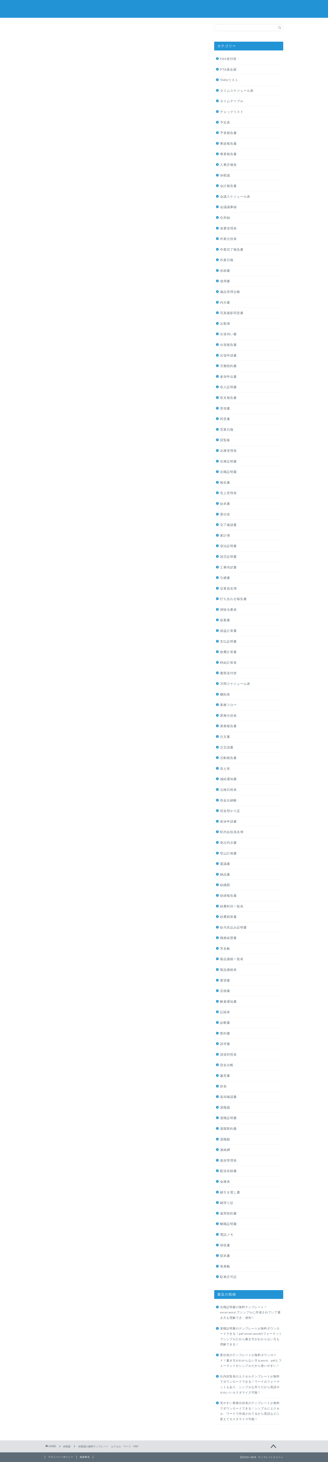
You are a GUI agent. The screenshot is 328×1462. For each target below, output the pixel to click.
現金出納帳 (228, 800)
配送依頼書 (228, 1171)
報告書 (225, 482)
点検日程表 (228, 789)
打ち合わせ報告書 (233, 599)
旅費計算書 (228, 652)
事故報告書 (228, 143)
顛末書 (225, 1255)
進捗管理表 (228, 1160)
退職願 (225, 1139)
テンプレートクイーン (164, 8)
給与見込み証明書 (233, 927)
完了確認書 (228, 525)
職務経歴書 (228, 938)
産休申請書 (228, 821)
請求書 (225, 1044)
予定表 (225, 122)
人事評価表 (228, 164)
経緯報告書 (228, 895)
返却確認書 (228, 1097)
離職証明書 (228, 1224)
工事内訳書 (228, 567)
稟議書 (225, 864)
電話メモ (226, 1234)
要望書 (225, 980)
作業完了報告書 (231, 249)
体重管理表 (228, 228)
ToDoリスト (229, 80)
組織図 (225, 885)
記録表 (225, 1012)
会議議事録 (228, 207)
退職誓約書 (228, 1128)
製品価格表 (228, 969)
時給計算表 (228, 662)
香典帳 (225, 1266)
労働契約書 (228, 366)
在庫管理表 (228, 450)
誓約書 (225, 1033)
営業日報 (226, 429)
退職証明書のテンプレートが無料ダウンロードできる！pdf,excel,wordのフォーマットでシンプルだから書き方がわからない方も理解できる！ (251, 1336)
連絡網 (225, 1150)
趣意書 (225, 1075)
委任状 (225, 514)
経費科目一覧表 (231, 906)
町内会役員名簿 (231, 832)
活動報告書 (228, 758)
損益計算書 (228, 630)
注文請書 (226, 747)
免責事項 (85, 1457)
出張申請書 (228, 355)
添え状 (225, 768)
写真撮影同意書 (231, 313)
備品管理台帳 (230, 292)
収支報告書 (228, 397)
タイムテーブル (231, 101)
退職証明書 (228, 1118)
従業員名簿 (228, 588)
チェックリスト (231, 111)
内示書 (225, 302)
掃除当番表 (228, 609)
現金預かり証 (230, 811)
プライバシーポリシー (60, 1457)
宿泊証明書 (228, 546)
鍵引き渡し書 (230, 1192)
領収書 (225, 1245)
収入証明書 (228, 387)
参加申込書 (228, 376)
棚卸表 (225, 694)
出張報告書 (228, 345)
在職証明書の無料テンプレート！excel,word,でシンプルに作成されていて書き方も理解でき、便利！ (250, 1312)
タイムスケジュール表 (237, 90)
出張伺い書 (228, 334)
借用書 (225, 281)
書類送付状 (228, 673)
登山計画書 (228, 853)
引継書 (225, 578)
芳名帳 (225, 948)
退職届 (225, 1107)
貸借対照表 (228, 1054)
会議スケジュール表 (235, 196)
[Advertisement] (124, 81)
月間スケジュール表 (235, 683)
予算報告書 (228, 133)
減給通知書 (228, 779)
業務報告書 (228, 726)
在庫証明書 (228, 461)
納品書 (225, 874)
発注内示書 (228, 842)
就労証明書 (228, 556)
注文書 (225, 736)
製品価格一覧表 (231, 959)
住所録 (225, 217)
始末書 (225, 503)
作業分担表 (228, 239)
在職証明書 (228, 472)
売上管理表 (228, 493)
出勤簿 (225, 323)
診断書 (225, 1022)
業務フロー (228, 705)
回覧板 (225, 440)
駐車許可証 (228, 1277)
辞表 (223, 1086)
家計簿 (225, 535)
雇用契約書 (228, 1213)
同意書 (225, 419)
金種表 (225, 1181)
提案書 (225, 620)
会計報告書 (228, 186)
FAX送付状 (228, 59)
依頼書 (225, 270)
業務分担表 (228, 715)
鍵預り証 (226, 1202)
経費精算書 (228, 916)
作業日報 (226, 260)
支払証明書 (228, 641)
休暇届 (56, 32)
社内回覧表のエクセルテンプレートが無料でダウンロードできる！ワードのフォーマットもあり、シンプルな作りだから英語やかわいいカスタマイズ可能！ (250, 1384)
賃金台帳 (226, 1065)
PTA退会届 (228, 69)
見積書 (225, 991)
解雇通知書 (228, 1001)
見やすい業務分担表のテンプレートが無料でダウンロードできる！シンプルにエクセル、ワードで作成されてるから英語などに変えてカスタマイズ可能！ (250, 1411)
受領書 (225, 408)
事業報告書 (228, 154)
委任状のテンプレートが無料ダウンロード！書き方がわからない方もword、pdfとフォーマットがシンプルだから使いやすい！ (251, 1360)
